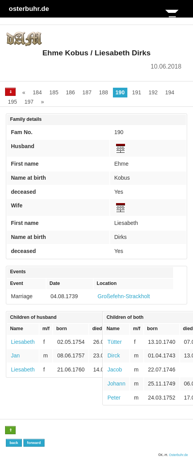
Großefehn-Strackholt (124, 296)
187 (86, 92)
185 (53, 92)
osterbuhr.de (29, 8)
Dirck (113, 355)
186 (70, 92)
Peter (113, 397)
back (13, 442)
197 (28, 102)
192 (152, 92)
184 (37, 92)
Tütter (114, 342)
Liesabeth (23, 342)
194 (169, 92)
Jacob (114, 369)
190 (120, 92)
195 (12, 102)
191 (136, 92)
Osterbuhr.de (178, 455)
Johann (116, 383)
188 (103, 92)
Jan (15, 355)
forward (34, 442)
